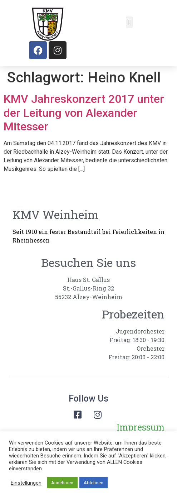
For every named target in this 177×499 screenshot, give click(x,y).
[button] (129, 22)
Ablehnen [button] (93, 482)
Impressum (140, 427)
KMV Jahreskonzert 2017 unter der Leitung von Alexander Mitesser (84, 112)
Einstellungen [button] (26, 483)
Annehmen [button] (62, 482)
